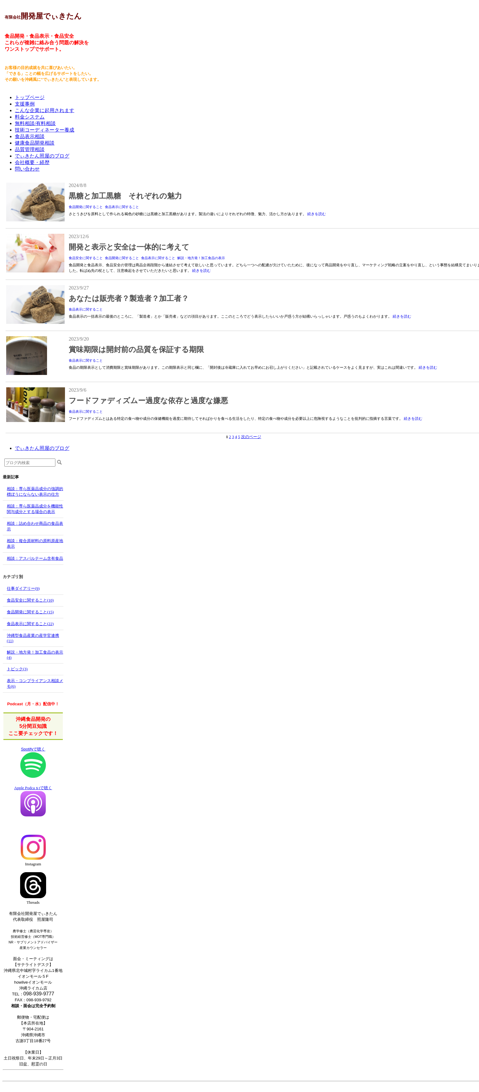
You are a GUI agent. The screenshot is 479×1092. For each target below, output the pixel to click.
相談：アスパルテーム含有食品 (35, 558)
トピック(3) (17, 669)
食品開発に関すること (86, 207)
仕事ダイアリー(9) (23, 588)
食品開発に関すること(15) (30, 612)
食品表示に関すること (122, 207)
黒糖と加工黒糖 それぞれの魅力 (125, 196)
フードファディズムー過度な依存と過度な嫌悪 (148, 401)
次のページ (251, 436)
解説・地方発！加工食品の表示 (201, 258)
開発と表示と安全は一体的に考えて (129, 247)
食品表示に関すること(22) (30, 623)
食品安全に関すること (86, 258)
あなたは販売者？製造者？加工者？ (129, 298)
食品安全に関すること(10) (30, 600)
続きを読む (316, 214)
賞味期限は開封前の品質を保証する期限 (136, 350)
